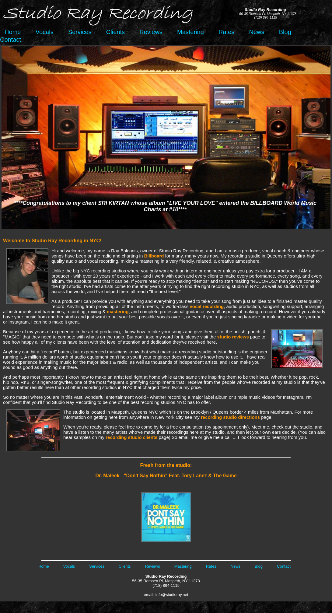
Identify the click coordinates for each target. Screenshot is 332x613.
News (256, 32)
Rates (226, 32)
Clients (115, 32)
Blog (285, 32)
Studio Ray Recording (166, 576)
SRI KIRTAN (113, 203)
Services (80, 32)
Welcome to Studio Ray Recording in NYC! (52, 240)
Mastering (190, 32)
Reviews (151, 32)
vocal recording (207, 306)
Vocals (45, 32)
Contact (10, 39)
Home (11, 32)
